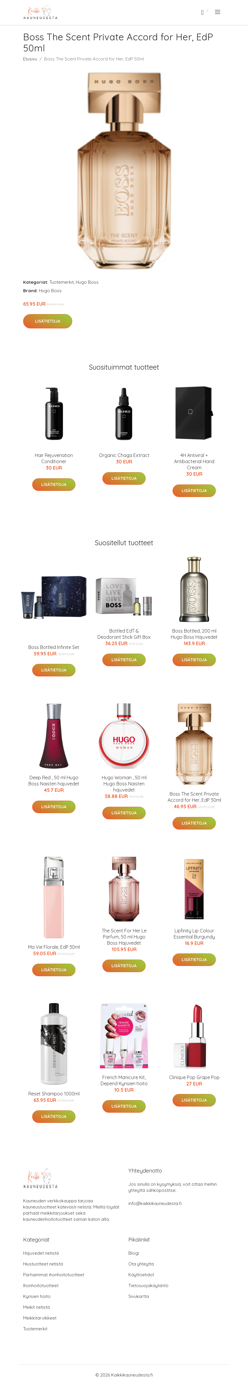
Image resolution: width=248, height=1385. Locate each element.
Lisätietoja (47, 321)
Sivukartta (138, 1296)
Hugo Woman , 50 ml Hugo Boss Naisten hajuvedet (124, 784)
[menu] (218, 12)
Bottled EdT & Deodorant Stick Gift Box (124, 634)
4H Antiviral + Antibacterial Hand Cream (194, 461)
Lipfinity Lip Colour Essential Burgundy (194, 934)
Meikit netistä (36, 1307)
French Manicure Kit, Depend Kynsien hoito (124, 1080)
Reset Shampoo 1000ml (54, 1094)
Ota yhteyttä (141, 1264)
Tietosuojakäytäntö (148, 1285)
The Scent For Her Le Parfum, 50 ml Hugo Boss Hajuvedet (124, 937)
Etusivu (30, 59)
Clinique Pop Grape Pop (194, 1077)
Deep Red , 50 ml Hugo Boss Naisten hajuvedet (53, 781)
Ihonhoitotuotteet (40, 1285)
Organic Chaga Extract (124, 455)
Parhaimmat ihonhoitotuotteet (53, 1274)
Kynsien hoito (37, 1296)
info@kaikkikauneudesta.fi (155, 1203)
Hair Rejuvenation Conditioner (54, 458)
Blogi (133, 1253)
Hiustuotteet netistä (43, 1264)
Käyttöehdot (141, 1274)
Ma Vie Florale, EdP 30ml (54, 947)
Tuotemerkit (61, 282)
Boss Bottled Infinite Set (53, 647)
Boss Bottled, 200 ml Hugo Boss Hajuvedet (194, 634)
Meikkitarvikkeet (39, 1318)
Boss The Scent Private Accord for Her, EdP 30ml (194, 797)
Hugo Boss (87, 282)
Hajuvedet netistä (41, 1253)
